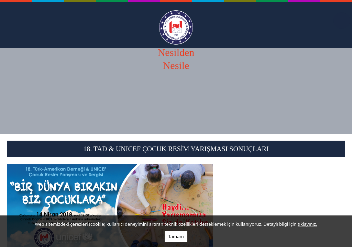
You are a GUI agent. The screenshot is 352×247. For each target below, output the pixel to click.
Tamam (176, 236)
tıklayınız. (307, 224)
